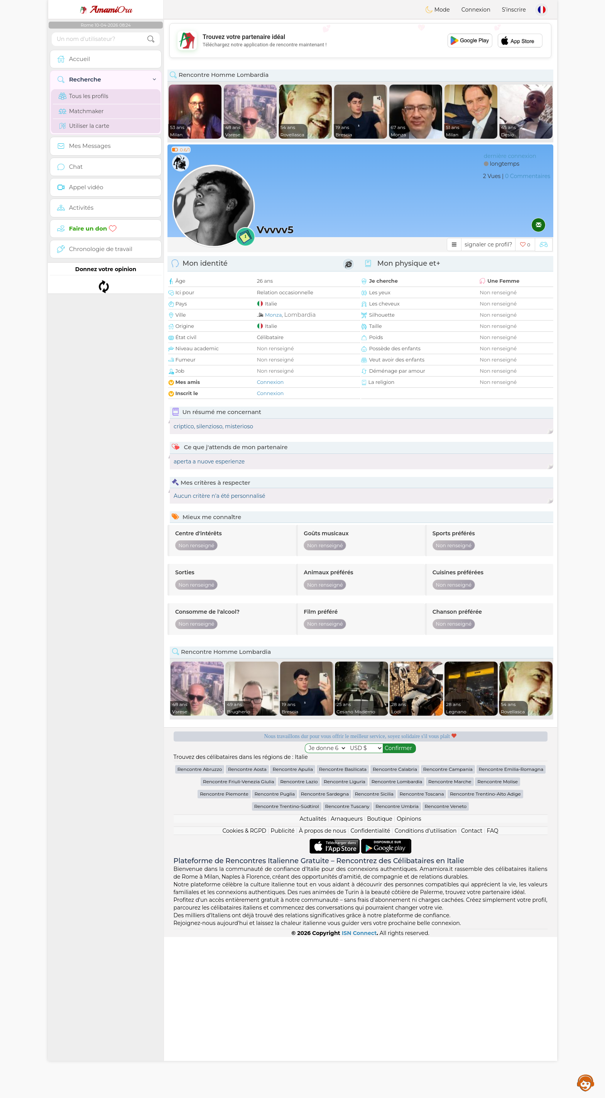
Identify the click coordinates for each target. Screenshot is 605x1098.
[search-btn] (151, 39)
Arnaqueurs (346, 979)
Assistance (586, 1082)
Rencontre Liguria (344, 942)
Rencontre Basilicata (343, 930)
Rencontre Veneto (446, 967)
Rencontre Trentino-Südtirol (286, 967)
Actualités (312, 979)
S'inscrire (514, 9)
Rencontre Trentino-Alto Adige (485, 955)
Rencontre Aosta (247, 930)
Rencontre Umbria (397, 967)
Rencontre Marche (449, 942)
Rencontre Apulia (292, 930)
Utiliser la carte (84, 126)
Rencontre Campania (448, 930)
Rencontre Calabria (395, 930)
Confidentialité (370, 991)
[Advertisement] (360, 40)
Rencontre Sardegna (325, 955)
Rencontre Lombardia (397, 942)
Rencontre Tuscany (347, 967)
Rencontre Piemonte (224, 955)
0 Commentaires (527, 176)
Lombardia (300, 314)
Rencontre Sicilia (374, 955)
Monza (273, 315)
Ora (105, 9)
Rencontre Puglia (274, 955)
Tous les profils (83, 96)
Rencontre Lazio (299, 942)
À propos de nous (322, 991)
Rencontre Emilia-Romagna (511, 930)
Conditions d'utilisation (426, 991)
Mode (437, 10)
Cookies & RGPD (244, 991)
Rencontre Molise (497, 942)
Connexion (475, 9)
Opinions (409, 979)
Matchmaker (81, 111)
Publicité (283, 991)
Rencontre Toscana (422, 955)
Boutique (379, 979)
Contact (471, 991)
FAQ (493, 991)
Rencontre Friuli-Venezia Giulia (238, 942)
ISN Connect (359, 1094)
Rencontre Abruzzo (199, 930)
